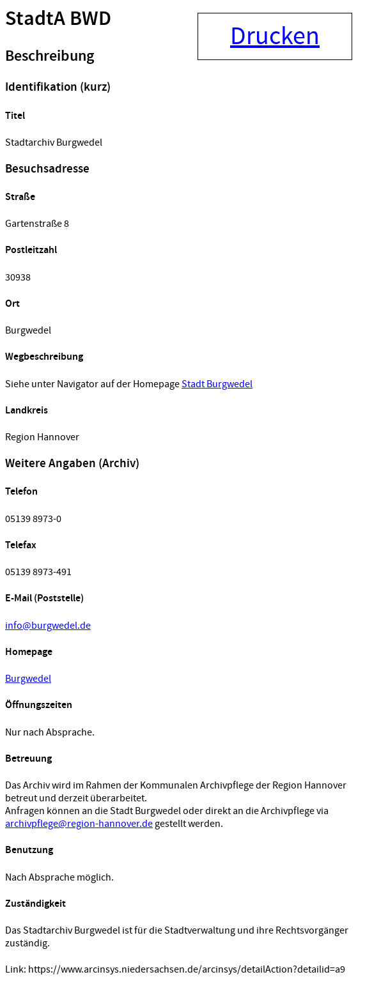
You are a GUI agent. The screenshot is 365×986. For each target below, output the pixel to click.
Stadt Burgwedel (217, 384)
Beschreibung (49, 56)
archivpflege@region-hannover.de (79, 823)
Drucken (275, 36)
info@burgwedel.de (48, 625)
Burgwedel (28, 678)
